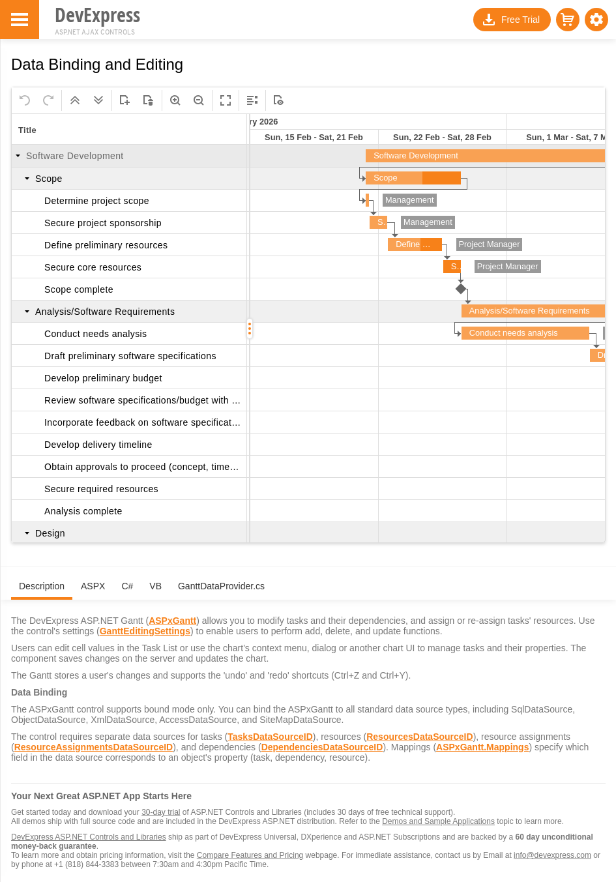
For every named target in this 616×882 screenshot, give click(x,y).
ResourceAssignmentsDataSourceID (93, 747)
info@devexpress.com (552, 855)
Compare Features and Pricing (250, 855)
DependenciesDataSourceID (322, 747)
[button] (596, 19)
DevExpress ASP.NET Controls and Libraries (88, 837)
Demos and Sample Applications (438, 821)
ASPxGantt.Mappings (482, 747)
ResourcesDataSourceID (419, 736)
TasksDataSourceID (269, 736)
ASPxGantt (172, 620)
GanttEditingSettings (145, 631)
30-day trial (160, 812)
